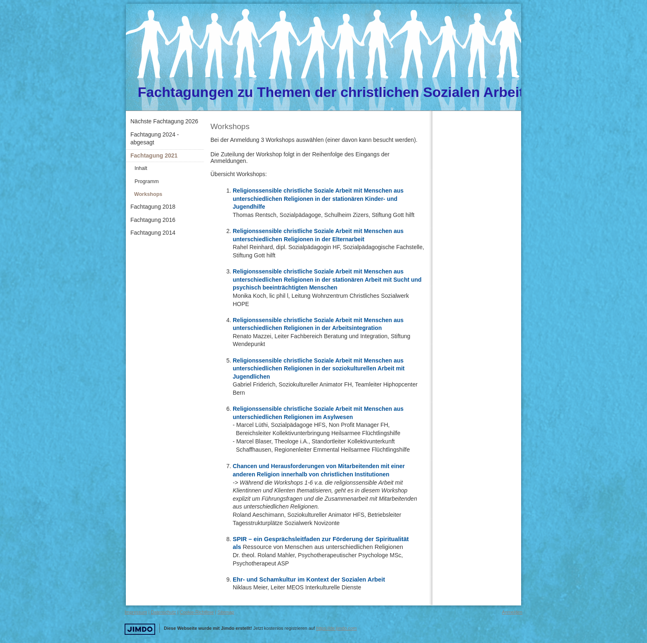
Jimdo (140, 629)
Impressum (136, 612)
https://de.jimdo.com (336, 628)
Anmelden (512, 612)
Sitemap (225, 612)
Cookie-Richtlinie (197, 612)
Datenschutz (163, 612)
